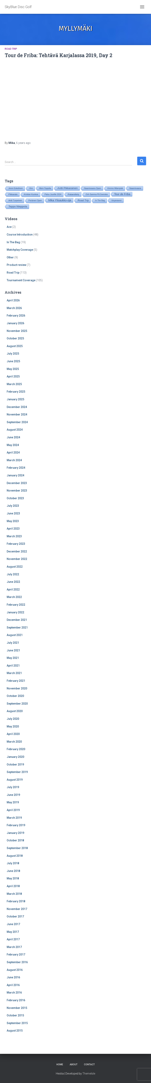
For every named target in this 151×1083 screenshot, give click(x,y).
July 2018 (13, 863)
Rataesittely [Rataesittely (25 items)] (73, 194)
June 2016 (13, 977)
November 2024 (17, 414)
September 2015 (17, 1023)
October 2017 (15, 916)
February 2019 (16, 825)
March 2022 (14, 597)
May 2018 (13, 878)
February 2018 (16, 901)
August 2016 (15, 969)
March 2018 (14, 893)
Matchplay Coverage (20, 249)
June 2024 (13, 437)
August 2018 (15, 855)
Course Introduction (20, 234)
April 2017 (13, 939)
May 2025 (13, 369)
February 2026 (16, 315)
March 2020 (14, 741)
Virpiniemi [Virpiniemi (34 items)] (116, 200)
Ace (9, 226)
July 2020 (13, 718)
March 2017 (14, 947)
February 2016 (16, 1000)
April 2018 (13, 886)
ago (23, 142)
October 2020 (15, 695)
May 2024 (13, 445)
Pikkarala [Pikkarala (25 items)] (12, 194)
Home (59, 1064)
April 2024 (13, 452)
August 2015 (15, 1030)
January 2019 (15, 832)
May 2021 (13, 657)
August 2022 (15, 566)
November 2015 (17, 1007)
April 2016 (13, 985)
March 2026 (14, 308)
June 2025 (13, 361)
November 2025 (17, 330)
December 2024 (17, 407)
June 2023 (13, 513)
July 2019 (13, 787)
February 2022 (16, 604)
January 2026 (15, 323)
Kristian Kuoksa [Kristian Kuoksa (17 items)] (31, 194)
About (73, 1064)
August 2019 (15, 779)
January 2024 (15, 475)
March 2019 (14, 817)
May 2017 (13, 931)
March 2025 (14, 384)
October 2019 (15, 764)
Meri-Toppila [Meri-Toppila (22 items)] (45, 188)
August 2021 (15, 635)
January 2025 (15, 399)
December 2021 (17, 619)
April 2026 (13, 300)
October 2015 (15, 1015)
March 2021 (14, 673)
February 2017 (16, 954)
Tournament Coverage (21, 280)
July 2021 (13, 642)
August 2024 (15, 429)
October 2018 (15, 840)
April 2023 (13, 528)
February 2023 (16, 543)
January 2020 (15, 756)
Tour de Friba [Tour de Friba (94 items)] (122, 194)
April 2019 (13, 810)
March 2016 (14, 992)
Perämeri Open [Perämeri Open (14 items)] (35, 200)
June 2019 (13, 794)
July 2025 (13, 353)
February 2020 (16, 749)
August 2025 (15, 346)
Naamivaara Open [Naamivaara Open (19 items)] (92, 188)
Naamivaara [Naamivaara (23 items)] (135, 188)
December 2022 (17, 551)
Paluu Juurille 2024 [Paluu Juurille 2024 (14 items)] (53, 194)
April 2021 (13, 665)
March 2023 (14, 536)
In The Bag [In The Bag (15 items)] (100, 200)
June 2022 (13, 581)
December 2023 (17, 483)
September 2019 (17, 772)
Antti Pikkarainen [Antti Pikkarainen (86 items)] (67, 188)
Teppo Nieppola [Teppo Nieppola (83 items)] (17, 206)
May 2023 (13, 521)
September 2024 (17, 422)
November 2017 (17, 909)
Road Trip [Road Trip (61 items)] (83, 200)
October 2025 (15, 338)
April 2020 (13, 734)
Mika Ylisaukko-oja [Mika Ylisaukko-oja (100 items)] (59, 200)
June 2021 (13, 650)
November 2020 (17, 688)
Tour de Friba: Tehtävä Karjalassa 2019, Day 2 (58, 55)
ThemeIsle (88, 1073)
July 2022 (13, 574)
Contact (89, 1064)
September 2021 (17, 627)
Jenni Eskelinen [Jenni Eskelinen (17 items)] (15, 188)
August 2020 (15, 711)
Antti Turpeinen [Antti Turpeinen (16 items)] (15, 200)
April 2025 (13, 376)
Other (10, 257)
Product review (16, 264)
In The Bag (13, 242)
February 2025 (16, 391)
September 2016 (17, 962)
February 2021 (16, 680)
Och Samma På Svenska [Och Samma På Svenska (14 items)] (97, 194)
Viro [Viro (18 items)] (31, 188)
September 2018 (17, 848)
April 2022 (13, 589)
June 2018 (13, 871)
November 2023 (17, 490)
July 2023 (13, 505)
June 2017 (13, 924)
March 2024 (14, 460)
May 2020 (13, 726)
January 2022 (15, 612)
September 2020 (17, 703)
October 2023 (15, 498)
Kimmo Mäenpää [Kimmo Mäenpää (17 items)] (115, 188)
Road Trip (11, 48)
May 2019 (13, 802)
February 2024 (16, 467)
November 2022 (17, 559)
